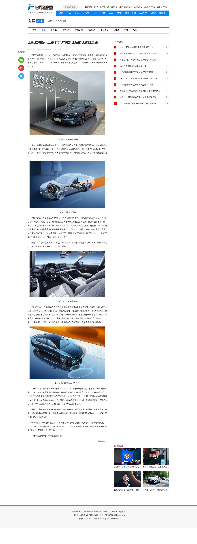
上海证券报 (138, 7)
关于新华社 (76, 512)
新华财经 (164, 7)
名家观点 (92, 30)
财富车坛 (66, 30)
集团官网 (88, 7)
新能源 (116, 30)
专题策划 (104, 30)
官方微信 (114, 7)
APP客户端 (101, 7)
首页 (49, 21)
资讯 (59, 21)
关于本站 (106, 512)
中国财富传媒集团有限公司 (91, 512)
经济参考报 (151, 7)
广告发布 (114, 512)
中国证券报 (126, 7)
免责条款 (122, 512)
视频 (126, 30)
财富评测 (79, 30)
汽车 (54, 21)
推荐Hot (54, 30)
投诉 (135, 30)
